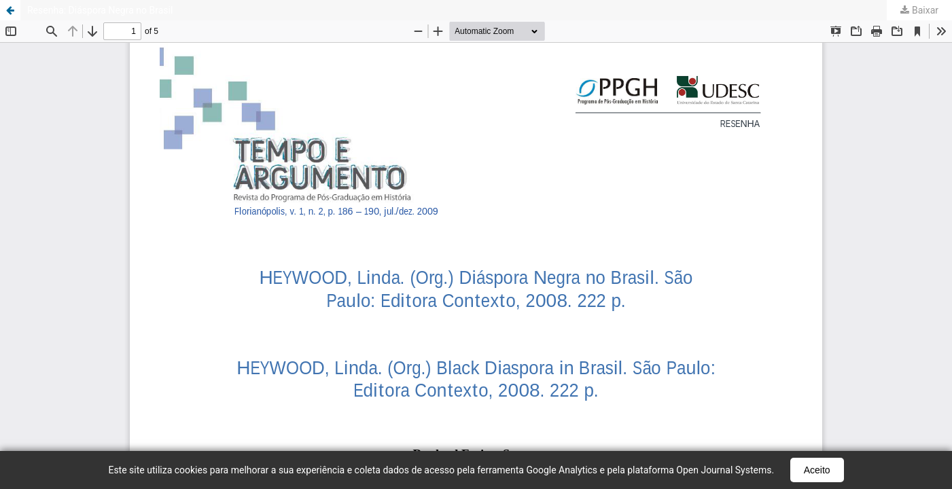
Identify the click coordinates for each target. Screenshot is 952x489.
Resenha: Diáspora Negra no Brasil (100, 10)
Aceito (817, 470)
